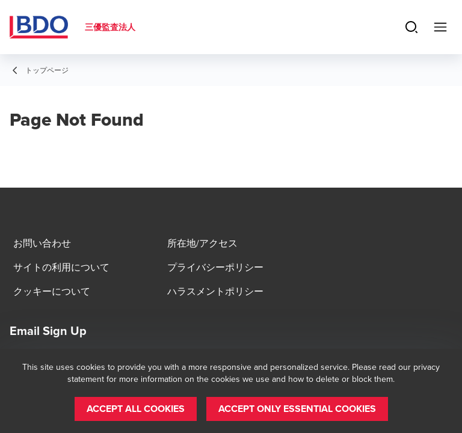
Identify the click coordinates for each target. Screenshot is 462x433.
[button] (136, 409)
